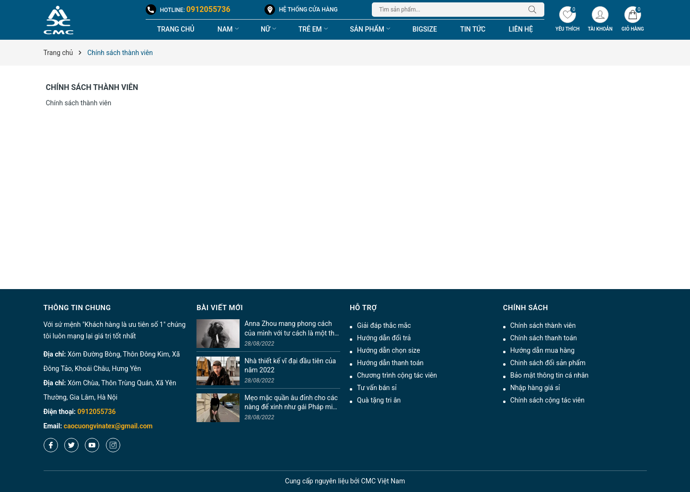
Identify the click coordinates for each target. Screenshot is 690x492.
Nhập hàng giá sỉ (535, 387)
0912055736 (208, 9)
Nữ (269, 29)
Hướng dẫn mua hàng (542, 350)
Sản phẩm (371, 29)
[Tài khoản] (600, 20)
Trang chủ (176, 29)
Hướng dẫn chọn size (388, 350)
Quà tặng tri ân (379, 400)
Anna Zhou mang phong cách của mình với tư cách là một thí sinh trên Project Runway (290, 329)
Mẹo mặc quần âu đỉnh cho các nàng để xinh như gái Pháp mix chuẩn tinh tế (291, 403)
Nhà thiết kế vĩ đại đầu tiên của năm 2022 (290, 365)
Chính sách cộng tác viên (547, 400)
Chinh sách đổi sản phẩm (548, 363)
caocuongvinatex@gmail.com (108, 426)
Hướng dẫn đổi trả (384, 338)
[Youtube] (92, 445)
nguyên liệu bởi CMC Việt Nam (345, 481)
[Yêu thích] (567, 20)
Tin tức (472, 29)
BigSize (425, 29)
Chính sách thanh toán (543, 338)
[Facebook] (51, 445)
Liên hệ (521, 29)
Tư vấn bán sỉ (377, 387)
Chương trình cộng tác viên (397, 375)
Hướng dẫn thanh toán (390, 363)
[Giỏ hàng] (632, 20)
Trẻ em (314, 29)
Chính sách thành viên (92, 87)
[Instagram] (113, 445)
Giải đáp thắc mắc (384, 325)
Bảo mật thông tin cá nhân (549, 375)
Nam (229, 29)
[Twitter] (71, 445)
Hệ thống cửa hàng (308, 9)
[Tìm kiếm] (534, 9)
